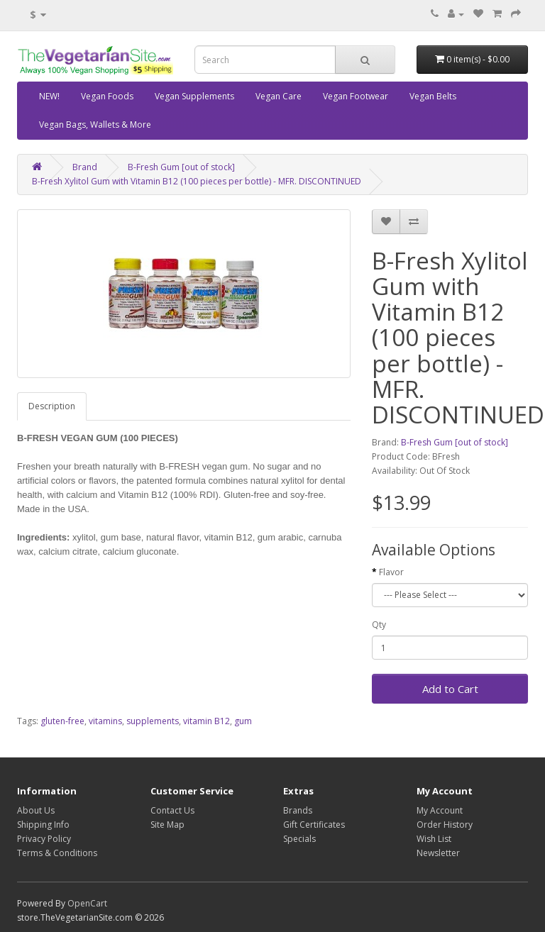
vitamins (105, 721)
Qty (379, 624)
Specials (299, 839)
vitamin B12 (206, 721)
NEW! (49, 96)
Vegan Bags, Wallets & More (95, 124)
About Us (36, 810)
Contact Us (172, 810)
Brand (84, 167)
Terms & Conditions (57, 853)
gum (243, 721)
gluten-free (62, 721)
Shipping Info (43, 825)
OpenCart (87, 903)
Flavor (391, 572)
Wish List (434, 839)
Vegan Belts (432, 96)
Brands (297, 810)
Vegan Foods (107, 96)
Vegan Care (278, 96)
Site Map (167, 825)
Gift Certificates (314, 825)
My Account (440, 810)
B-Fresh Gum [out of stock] (181, 167)
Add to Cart (450, 689)
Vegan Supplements (194, 96)
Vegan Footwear (355, 96)
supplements (152, 721)
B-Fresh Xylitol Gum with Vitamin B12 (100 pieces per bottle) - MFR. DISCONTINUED (196, 181)
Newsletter (438, 853)
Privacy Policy (44, 839)
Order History (445, 825)
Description (51, 406)
